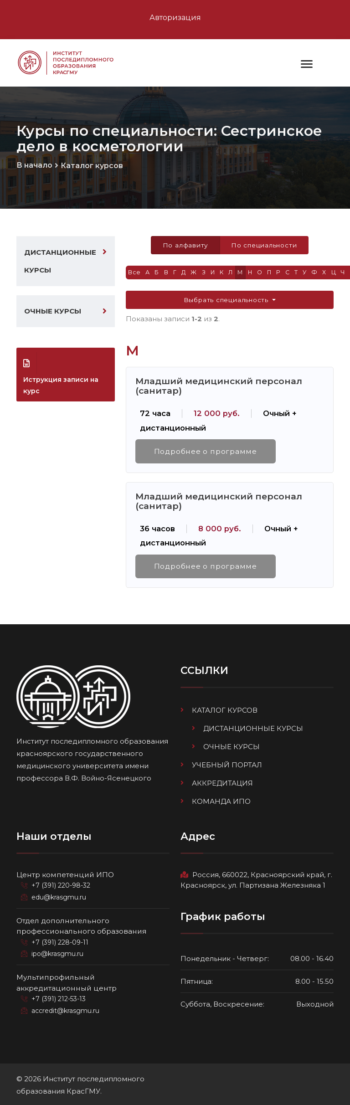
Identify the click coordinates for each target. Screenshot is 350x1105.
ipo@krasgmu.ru (57, 953)
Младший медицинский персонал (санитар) (218, 386)
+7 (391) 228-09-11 (59, 941)
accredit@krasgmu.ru (65, 1010)
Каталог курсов (92, 165)
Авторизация (175, 17)
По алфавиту (185, 245)
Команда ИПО (221, 800)
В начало (34, 165)
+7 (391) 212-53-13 (58, 998)
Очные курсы (52, 312)
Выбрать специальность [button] (227, 300)
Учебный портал (227, 765)
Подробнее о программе (205, 451)
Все (135, 272)
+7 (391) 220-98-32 (60, 884)
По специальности (264, 245)
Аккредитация (222, 782)
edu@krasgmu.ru (58, 896)
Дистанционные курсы (60, 262)
